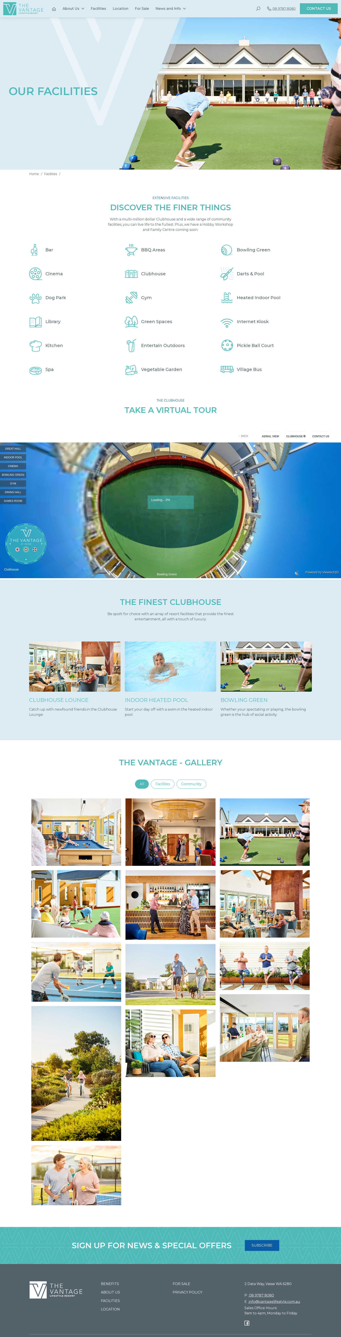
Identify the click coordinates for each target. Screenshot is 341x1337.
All (142, 784)
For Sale (142, 9)
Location (120, 9)
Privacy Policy (187, 1292)
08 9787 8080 (281, 9)
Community (191, 784)
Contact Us (319, 9)
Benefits (110, 1284)
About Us (110, 1292)
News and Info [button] (168, 9)
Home (34, 174)
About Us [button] (71, 9)
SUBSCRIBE (262, 1245)
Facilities (98, 9)
